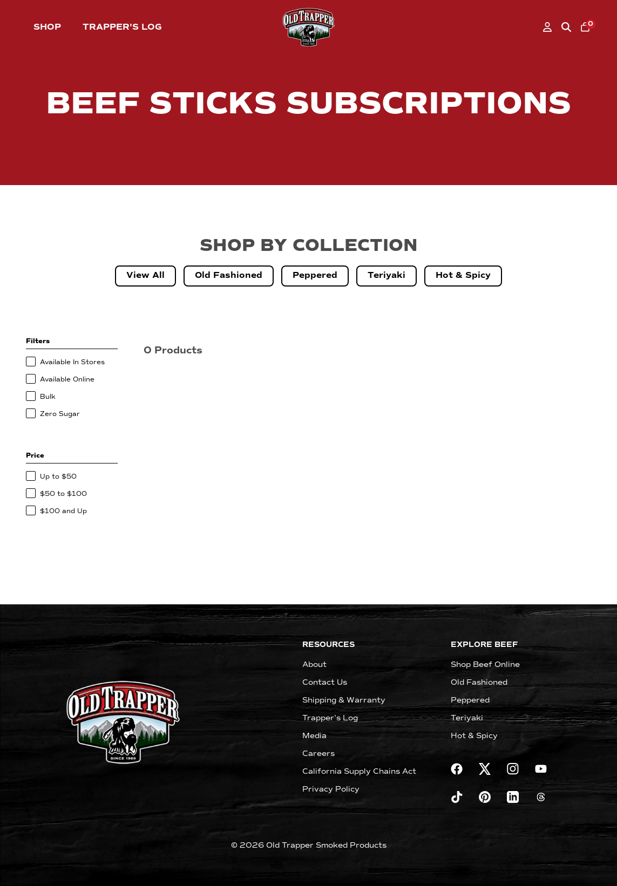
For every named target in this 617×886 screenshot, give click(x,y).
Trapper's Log (122, 27)
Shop (47, 27)
